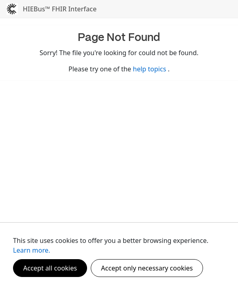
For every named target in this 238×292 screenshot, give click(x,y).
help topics (150, 68)
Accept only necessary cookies (147, 268)
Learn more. (31, 250)
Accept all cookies (50, 268)
